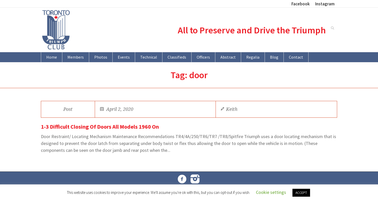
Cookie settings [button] (271, 192)
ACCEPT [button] (301, 193)
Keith (232, 109)
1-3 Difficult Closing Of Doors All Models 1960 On (100, 126)
